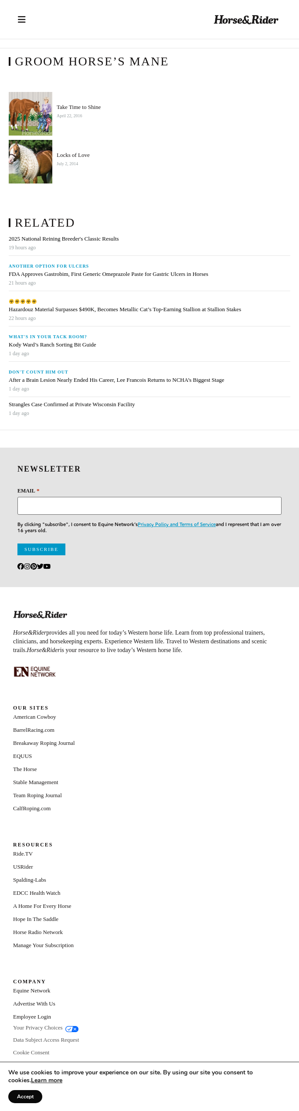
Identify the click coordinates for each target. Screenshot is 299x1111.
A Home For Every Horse (42, 906)
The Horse (25, 769)
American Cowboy (34, 716)
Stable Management (35, 782)
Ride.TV (23, 853)
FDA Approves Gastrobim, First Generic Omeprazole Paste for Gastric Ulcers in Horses (108, 274)
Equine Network (32, 990)
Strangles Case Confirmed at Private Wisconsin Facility (72, 404)
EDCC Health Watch (36, 893)
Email (28, 490)
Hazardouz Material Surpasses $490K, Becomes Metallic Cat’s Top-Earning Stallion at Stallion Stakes (125, 309)
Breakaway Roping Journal (44, 743)
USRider (23, 866)
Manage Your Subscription (43, 945)
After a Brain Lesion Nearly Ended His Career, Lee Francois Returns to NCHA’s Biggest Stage (116, 380)
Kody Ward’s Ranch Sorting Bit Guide (53, 345)
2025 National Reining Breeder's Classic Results (64, 239)
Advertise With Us (34, 1003)
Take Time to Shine (79, 107)
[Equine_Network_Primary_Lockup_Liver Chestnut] (35, 671)
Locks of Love (73, 155)
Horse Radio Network (38, 932)
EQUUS (22, 756)
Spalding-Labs (29, 880)
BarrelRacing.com (33, 730)
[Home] (246, 19)
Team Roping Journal (37, 795)
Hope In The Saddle (35, 919)
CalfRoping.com (32, 808)
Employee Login (32, 1016)
